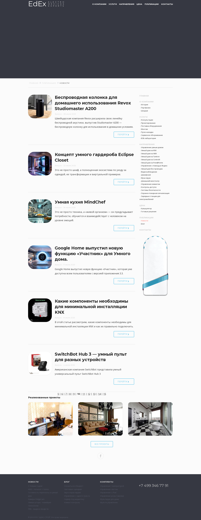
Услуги (113, 4)
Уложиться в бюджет (73, 486)
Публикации (152, 4)
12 (89, 393)
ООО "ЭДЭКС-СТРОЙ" (42, 517)
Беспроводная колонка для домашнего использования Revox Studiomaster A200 (93, 103)
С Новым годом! (35, 486)
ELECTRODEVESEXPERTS (56, 4)
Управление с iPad (108, 492)
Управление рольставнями (112, 496)
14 (99, 393)
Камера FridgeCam (36, 499)
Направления (126, 4)
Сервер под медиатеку (74, 499)
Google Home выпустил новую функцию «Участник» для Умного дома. (92, 253)
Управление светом (109, 489)
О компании (99, 4)
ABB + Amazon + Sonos (38, 489)
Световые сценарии (73, 489)
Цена (139, 4)
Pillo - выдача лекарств (38, 509)
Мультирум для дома (109, 499)
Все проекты (102, 444)
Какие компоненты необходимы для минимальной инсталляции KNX (91, 307)
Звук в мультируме (72, 492)
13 (94, 393)
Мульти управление (109, 502)
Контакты (167, 4)
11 (83, 393)
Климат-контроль (72, 502)
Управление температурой (112, 486)
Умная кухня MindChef (80, 202)
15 (104, 393)
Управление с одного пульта (77, 496)
